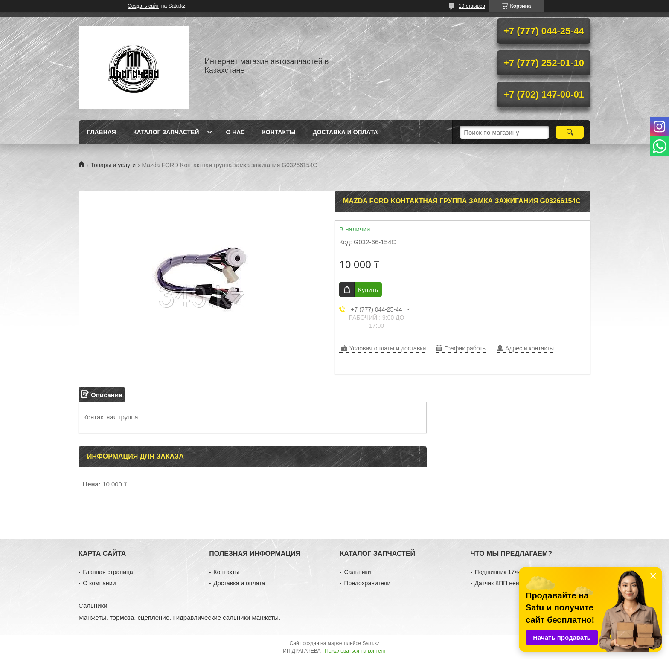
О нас (235, 132)
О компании (99, 583)
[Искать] (570, 132)
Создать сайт (143, 6)
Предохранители (367, 583)
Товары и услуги (113, 165)
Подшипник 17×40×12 (505, 572)
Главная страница (108, 572)
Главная (101, 132)
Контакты (278, 132)
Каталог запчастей (166, 132)
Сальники (357, 572)
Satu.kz (370, 643)
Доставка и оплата (345, 132)
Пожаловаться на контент (355, 651)
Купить (368, 289)
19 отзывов (472, 6)
